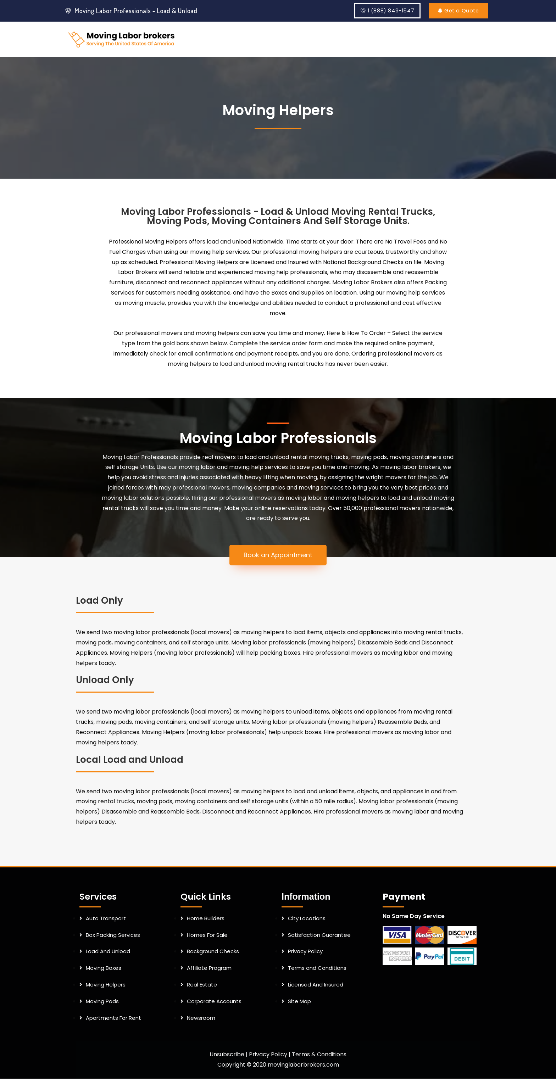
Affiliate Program (209, 968)
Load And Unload (108, 951)
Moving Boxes (103, 968)
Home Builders (205, 918)
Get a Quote (457, 11)
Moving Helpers (106, 985)
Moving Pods (102, 1001)
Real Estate (202, 985)
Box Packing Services (113, 935)
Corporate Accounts (214, 1001)
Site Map (299, 1001)
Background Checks (213, 951)
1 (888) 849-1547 (387, 11)
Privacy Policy (305, 951)
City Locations (307, 918)
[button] (278, 555)
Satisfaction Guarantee (319, 935)
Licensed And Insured (315, 985)
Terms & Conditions (319, 1055)
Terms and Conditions (317, 968)
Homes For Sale (207, 935)
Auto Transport (106, 918)
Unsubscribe (227, 1055)
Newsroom (201, 1018)
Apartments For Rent (113, 1018)
